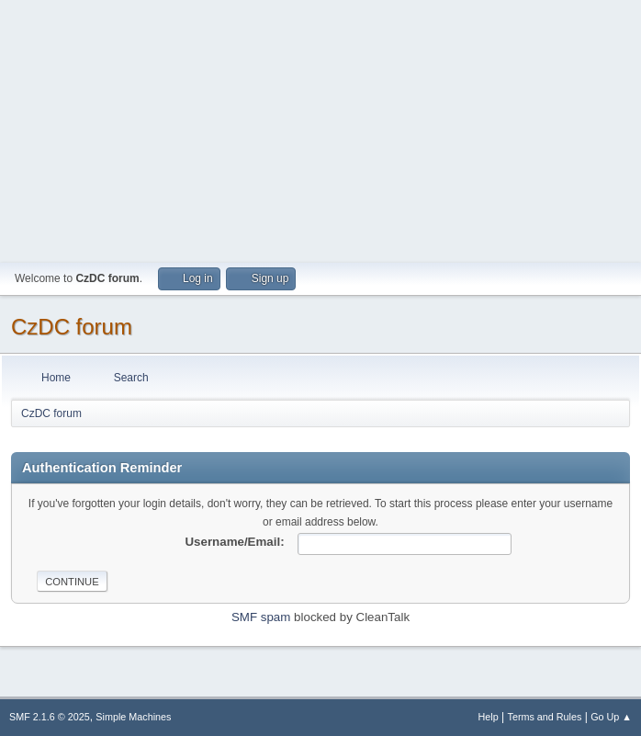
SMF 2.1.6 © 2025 (49, 716)
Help (488, 716)
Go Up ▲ (611, 716)
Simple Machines (133, 716)
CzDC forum (71, 326)
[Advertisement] (320, 128)
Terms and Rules (545, 716)
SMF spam (260, 617)
